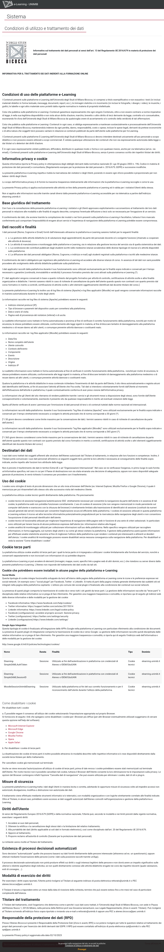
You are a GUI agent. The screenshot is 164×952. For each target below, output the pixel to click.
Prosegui (82, 949)
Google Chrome (15, 732)
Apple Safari (14, 742)
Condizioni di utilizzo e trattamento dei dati (82, 946)
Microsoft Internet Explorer (21, 726)
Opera (11, 739)
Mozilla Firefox (15, 735)
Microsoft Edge (15, 729)
